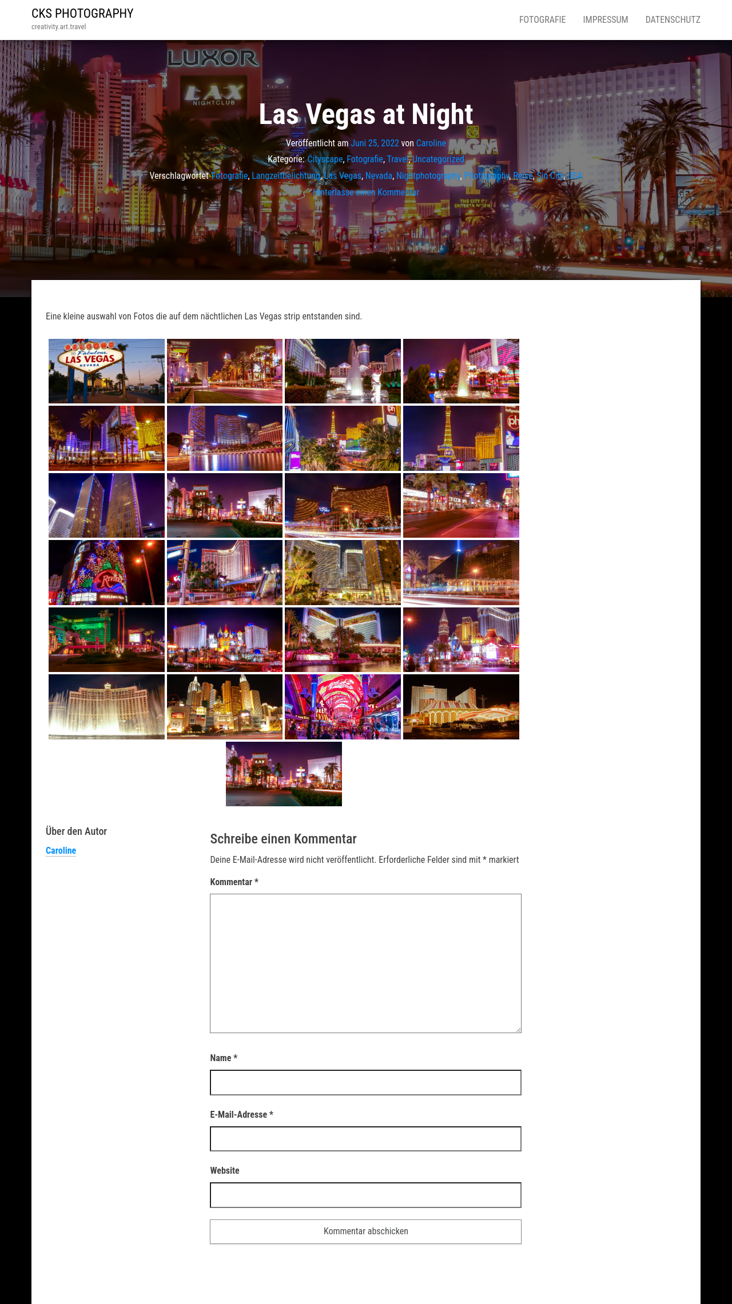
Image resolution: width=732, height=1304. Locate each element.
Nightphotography (428, 175)
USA (575, 175)
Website (224, 1170)
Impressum (605, 19)
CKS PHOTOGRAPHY (82, 13)
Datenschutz (673, 19)
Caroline (431, 142)
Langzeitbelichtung (286, 175)
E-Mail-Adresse (241, 1114)
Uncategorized (438, 159)
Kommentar (234, 882)
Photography (487, 175)
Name (223, 1058)
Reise (522, 175)
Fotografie (542, 19)
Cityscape (325, 159)
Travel (397, 159)
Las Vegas (342, 175)
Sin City (549, 175)
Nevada (378, 175)
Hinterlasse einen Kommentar (366, 192)
